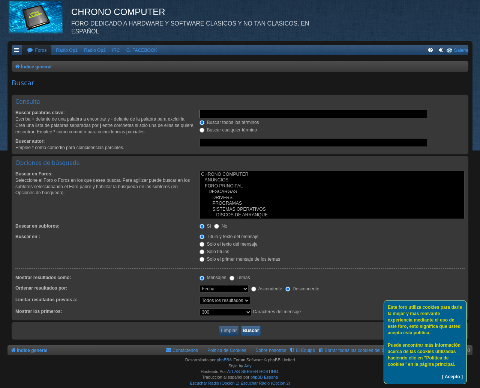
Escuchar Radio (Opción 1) (214, 383)
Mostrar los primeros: (38, 311)
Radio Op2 (95, 50)
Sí (205, 226)
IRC (116, 50)
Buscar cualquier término (228, 130)
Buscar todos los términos (229, 122)
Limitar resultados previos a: (46, 299)
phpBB (223, 360)
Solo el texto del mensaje (229, 244)
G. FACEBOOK (142, 50)
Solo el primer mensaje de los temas (240, 259)
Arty (248, 366)
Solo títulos (214, 251)
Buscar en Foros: (33, 174)
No (220, 226)
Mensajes (213, 277)
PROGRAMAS (332, 204)
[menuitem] (36, 50)
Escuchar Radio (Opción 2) (265, 383)
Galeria (461, 50)
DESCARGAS (332, 192)
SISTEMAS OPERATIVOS (332, 210)
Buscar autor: (30, 141)
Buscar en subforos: (37, 226)
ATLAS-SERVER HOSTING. (253, 371)
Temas (240, 277)
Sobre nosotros (271, 350)
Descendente (302, 288)
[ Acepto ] (452, 376)
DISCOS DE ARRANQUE (332, 215)
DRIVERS (332, 198)
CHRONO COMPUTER (332, 175)
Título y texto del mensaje (229, 236)
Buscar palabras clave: (40, 112)
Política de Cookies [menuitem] (226, 350)
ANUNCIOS (332, 180)
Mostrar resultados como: (43, 277)
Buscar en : (27, 236)
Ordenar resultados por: (41, 288)
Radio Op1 (67, 50)
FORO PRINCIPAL (332, 186)
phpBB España (264, 377)
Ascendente (266, 288)
